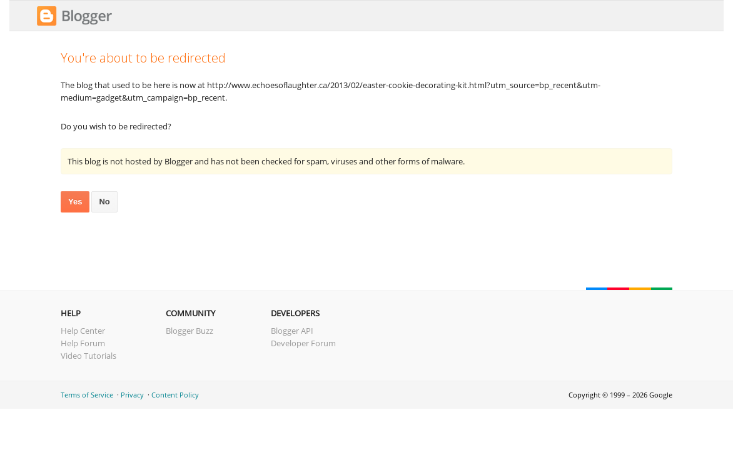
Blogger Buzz (189, 330)
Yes (75, 201)
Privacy (132, 394)
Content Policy (175, 394)
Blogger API (292, 330)
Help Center (83, 330)
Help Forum (83, 343)
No (104, 201)
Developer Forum (303, 343)
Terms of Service (87, 394)
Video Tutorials (88, 355)
